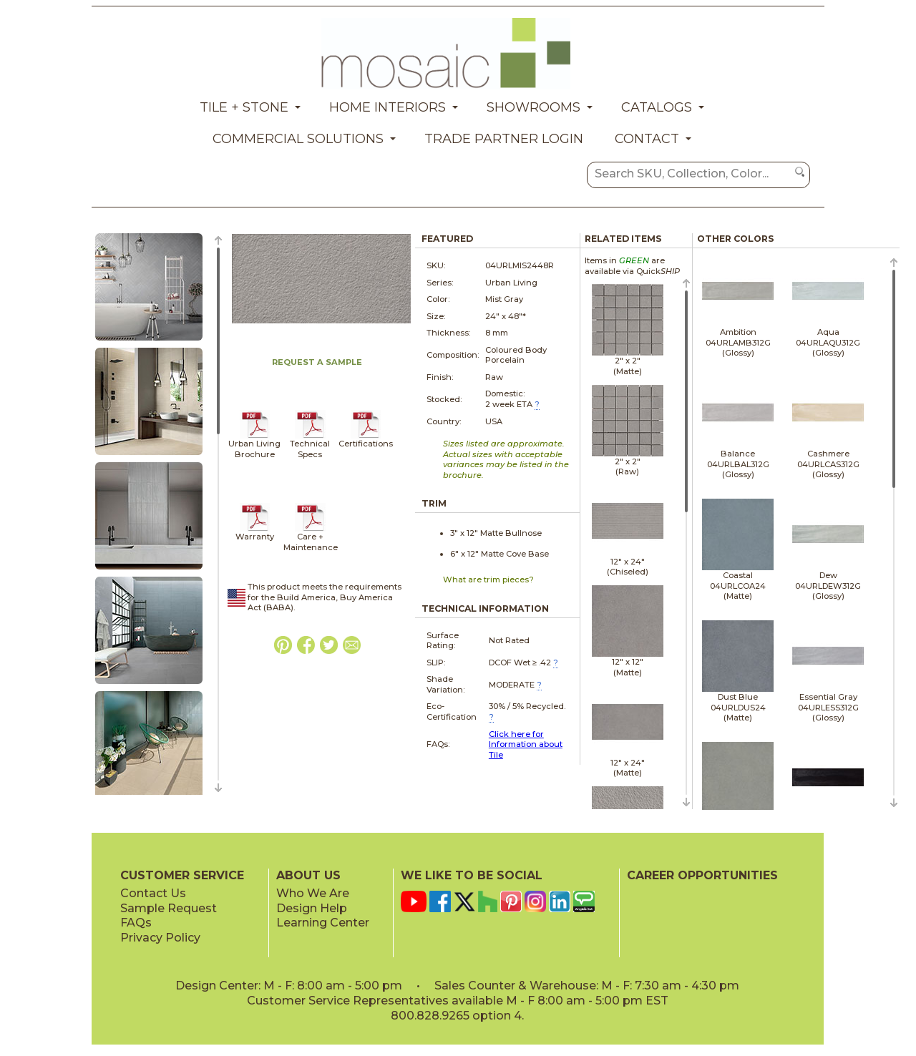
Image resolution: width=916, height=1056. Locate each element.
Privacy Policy (160, 937)
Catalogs (656, 107)
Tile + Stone (244, 107)
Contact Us (153, 893)
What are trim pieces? (488, 580)
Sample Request (168, 908)
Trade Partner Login (503, 139)
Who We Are (312, 893)
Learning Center (322, 922)
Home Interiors (387, 107)
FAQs (136, 922)
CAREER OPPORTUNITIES (702, 875)
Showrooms (533, 107)
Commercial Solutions (298, 139)
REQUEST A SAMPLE (317, 362)
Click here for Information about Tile (525, 744)
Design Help (311, 908)
